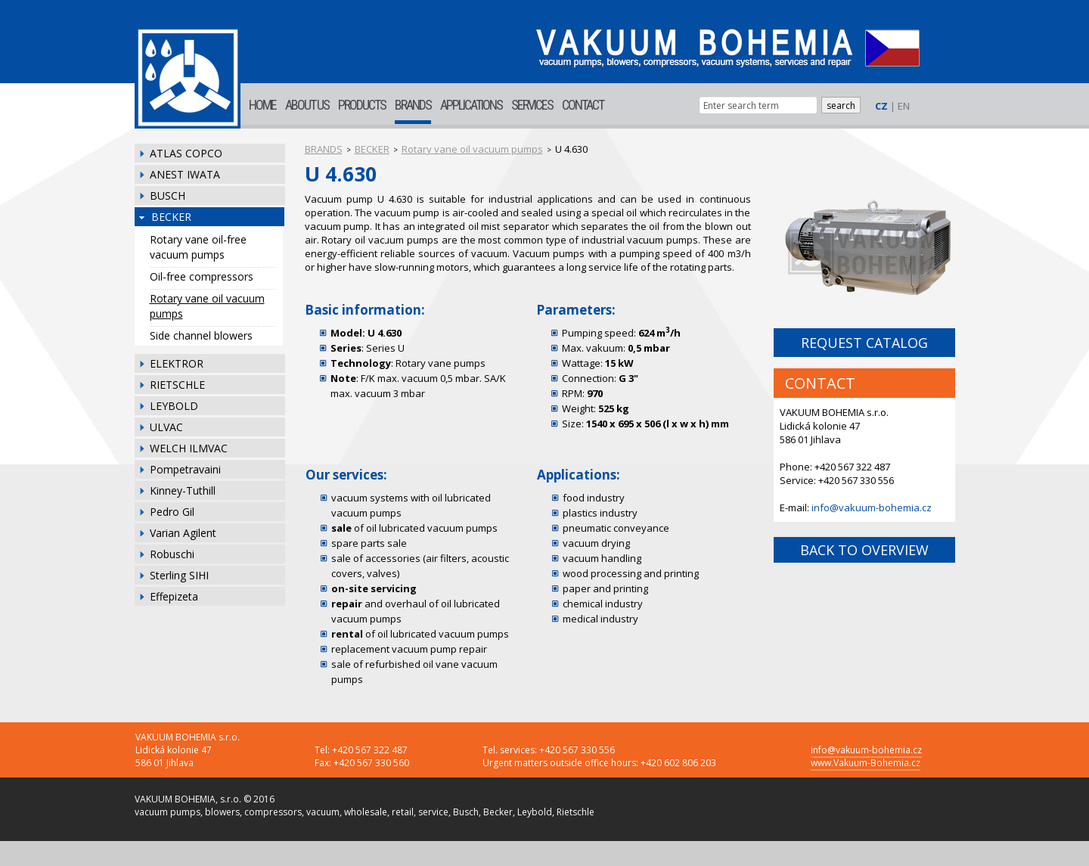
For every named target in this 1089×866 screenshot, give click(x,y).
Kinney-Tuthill (183, 490)
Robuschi (172, 554)
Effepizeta (174, 596)
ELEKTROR (176, 363)
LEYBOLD (174, 406)
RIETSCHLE (177, 384)
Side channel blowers (201, 335)
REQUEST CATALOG (864, 343)
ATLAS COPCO (186, 153)
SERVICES (532, 105)
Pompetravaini (185, 469)
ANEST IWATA (185, 174)
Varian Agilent (183, 533)
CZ (881, 106)
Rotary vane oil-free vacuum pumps (198, 247)
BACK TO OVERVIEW (864, 550)
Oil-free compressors (201, 276)
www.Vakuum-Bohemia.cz (865, 762)
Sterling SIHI (179, 575)
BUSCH (167, 195)
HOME (262, 105)
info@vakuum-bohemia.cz (871, 507)
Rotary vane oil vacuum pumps (207, 306)
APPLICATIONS (471, 105)
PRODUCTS (362, 105)
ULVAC (166, 427)
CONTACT (582, 105)
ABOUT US (307, 105)
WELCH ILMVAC (189, 448)
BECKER (171, 217)
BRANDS (413, 105)
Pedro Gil (172, 511)
